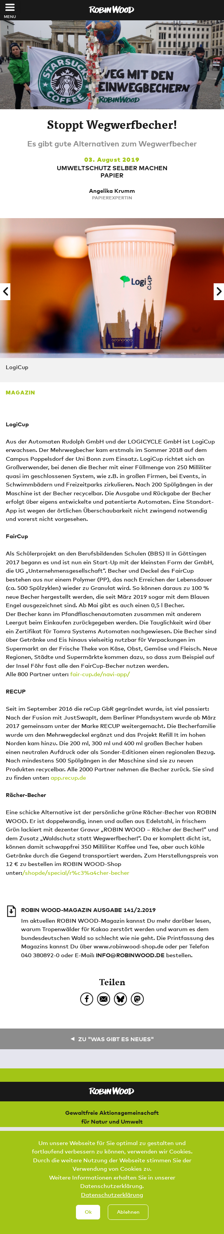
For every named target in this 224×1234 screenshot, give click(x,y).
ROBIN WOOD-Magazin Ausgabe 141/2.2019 (88, 909)
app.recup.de (68, 777)
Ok (88, 1217)
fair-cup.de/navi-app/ (100, 673)
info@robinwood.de (130, 954)
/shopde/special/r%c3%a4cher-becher (75, 872)
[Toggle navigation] (10, 7)
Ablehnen (128, 1217)
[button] (5, 291)
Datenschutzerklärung (112, 1199)
